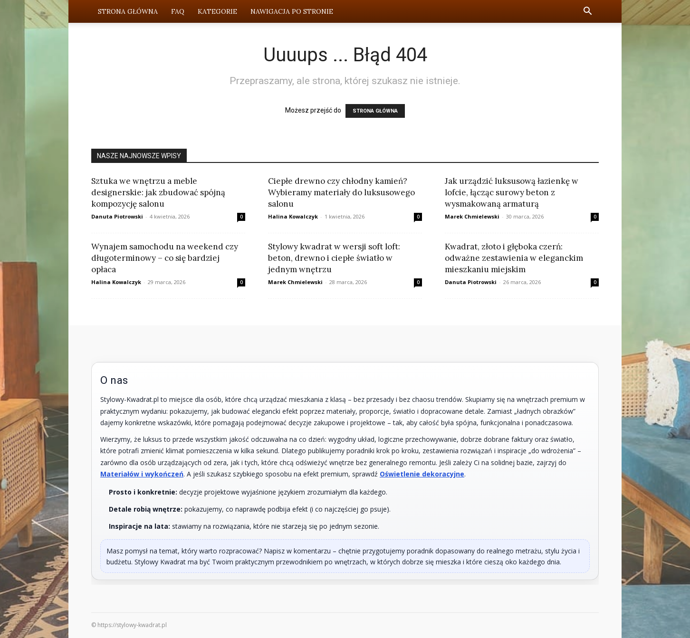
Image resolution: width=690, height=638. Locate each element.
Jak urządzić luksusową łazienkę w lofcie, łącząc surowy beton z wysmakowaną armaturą (511, 192)
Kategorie (217, 11)
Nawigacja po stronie (291, 11)
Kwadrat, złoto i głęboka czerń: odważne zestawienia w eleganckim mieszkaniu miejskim (514, 258)
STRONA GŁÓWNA (375, 111)
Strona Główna (128, 11)
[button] (587, 12)
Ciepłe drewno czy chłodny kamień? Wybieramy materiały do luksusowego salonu (341, 192)
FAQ (177, 11)
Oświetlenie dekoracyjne (422, 473)
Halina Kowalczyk (293, 216)
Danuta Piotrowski (117, 216)
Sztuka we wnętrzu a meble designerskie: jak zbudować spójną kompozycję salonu (158, 192)
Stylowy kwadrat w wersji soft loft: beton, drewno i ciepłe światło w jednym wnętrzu (334, 258)
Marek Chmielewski (472, 216)
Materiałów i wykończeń (141, 473)
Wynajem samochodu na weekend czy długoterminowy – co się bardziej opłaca (164, 258)
